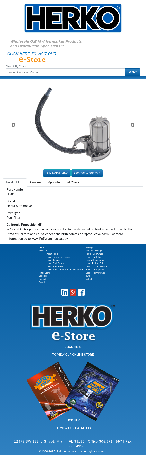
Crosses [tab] (35, 182)
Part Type (13, 213)
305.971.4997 (110, 441)
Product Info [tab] (14, 182)
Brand (11, 201)
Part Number (16, 189)
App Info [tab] (54, 182)
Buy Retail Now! (57, 173)
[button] (13, 125)
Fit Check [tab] (73, 182)
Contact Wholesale (87, 173)
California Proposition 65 (24, 225)
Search (133, 72)
